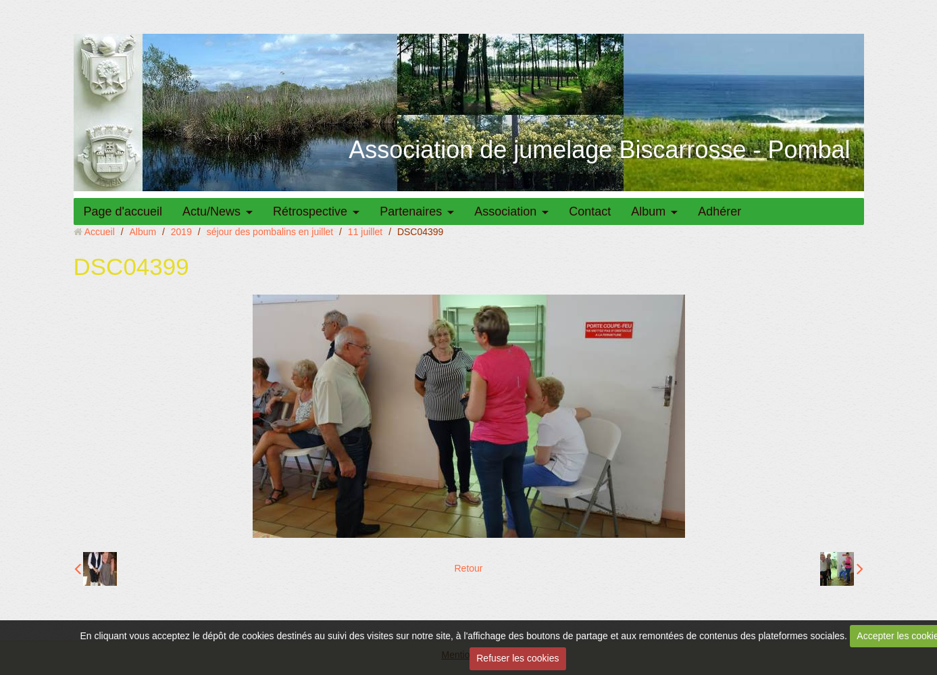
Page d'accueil (123, 211)
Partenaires (411, 211)
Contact (590, 211)
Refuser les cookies (517, 658)
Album (648, 211)
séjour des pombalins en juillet (270, 231)
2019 (181, 231)
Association (505, 211)
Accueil (99, 231)
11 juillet (365, 231)
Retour (468, 568)
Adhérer (719, 211)
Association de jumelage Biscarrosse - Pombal (599, 150)
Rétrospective (310, 211)
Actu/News (211, 211)
